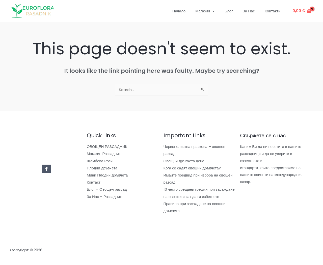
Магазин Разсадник (104, 154)
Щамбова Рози (100, 161)
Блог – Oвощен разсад (107, 189)
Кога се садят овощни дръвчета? (192, 168)
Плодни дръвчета (102, 168)
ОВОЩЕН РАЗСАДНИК (107, 147)
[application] (220, 11)
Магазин (213, 11)
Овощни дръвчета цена (184, 161)
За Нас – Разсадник (104, 196)
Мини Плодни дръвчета (107, 175)
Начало (189, 11)
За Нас (252, 11)
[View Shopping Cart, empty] (301, 11)
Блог (234, 11)
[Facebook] (46, 169)
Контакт (93, 182)
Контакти (274, 11)
